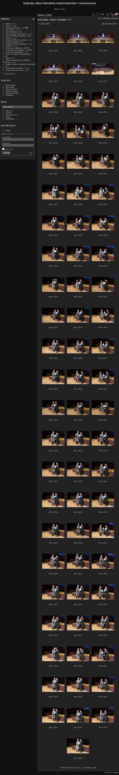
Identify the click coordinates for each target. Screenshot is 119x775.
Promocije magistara (14, 48)
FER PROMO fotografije (15, 36)
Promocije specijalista (14, 52)
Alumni (8, 24)
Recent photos (12, 89)
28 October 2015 (109, 24)
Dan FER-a (10, 30)
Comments (10, 115)
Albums (5, 18)
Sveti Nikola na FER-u (15, 68)
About (8, 117)
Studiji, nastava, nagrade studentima (20, 64)
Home (40, 15)
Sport (8, 58)
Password (6, 143)
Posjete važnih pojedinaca (16, 44)
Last (94, 767)
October (62, 19)
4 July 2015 (45, 24)
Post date (42, 19)
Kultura (8, 38)
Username (6, 137)
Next (88, 767)
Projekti (9, 46)
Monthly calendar (110, 18)
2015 (52, 19)
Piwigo (116, 772)
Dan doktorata (11, 32)
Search (8, 113)
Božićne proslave (13, 28)
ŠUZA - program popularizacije (18, 54)
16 (83, 767)
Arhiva (8, 26)
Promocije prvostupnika (15, 50)
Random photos (12, 93)
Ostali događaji (12, 42)
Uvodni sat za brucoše (15, 70)
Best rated (10, 87)
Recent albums (12, 91)
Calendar (9, 95)
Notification (10, 119)
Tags (8, 111)
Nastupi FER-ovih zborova (16, 40)
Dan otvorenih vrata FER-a (16, 34)
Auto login (7, 149)
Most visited (10, 85)
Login (8, 130)
